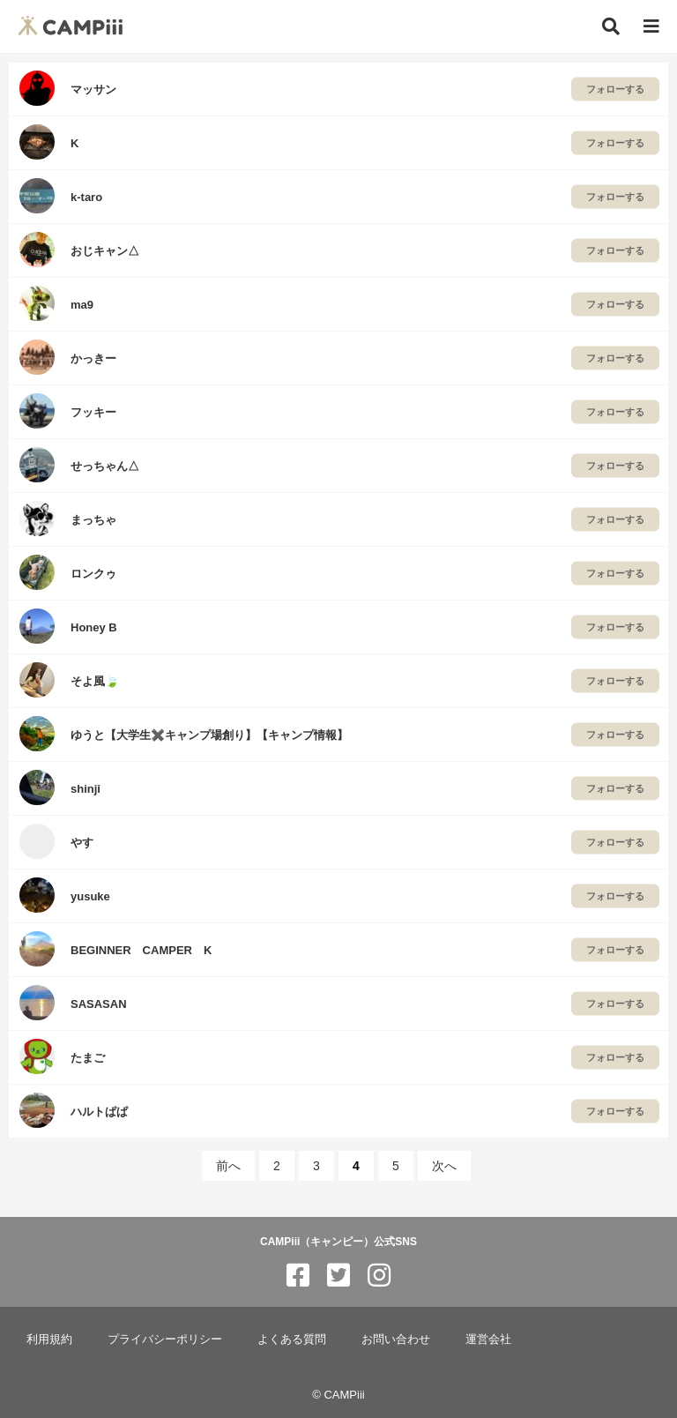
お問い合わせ (395, 1339)
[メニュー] (651, 27)
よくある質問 (291, 1339)
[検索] (611, 26)
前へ (228, 1166)
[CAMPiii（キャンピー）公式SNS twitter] (338, 1275)
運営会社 (488, 1339)
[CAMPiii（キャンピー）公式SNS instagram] (379, 1275)
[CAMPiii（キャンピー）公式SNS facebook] (297, 1275)
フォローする (615, 89)
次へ (444, 1166)
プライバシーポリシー (165, 1339)
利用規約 (49, 1339)
